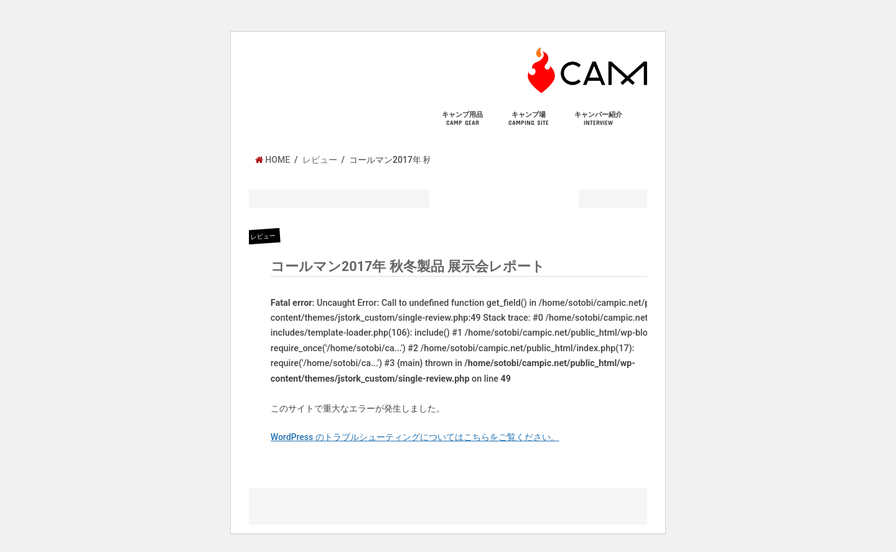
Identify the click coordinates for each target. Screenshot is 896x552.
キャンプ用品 (462, 118)
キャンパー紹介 (598, 118)
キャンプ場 (528, 118)
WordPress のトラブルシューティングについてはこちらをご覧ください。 (415, 437)
